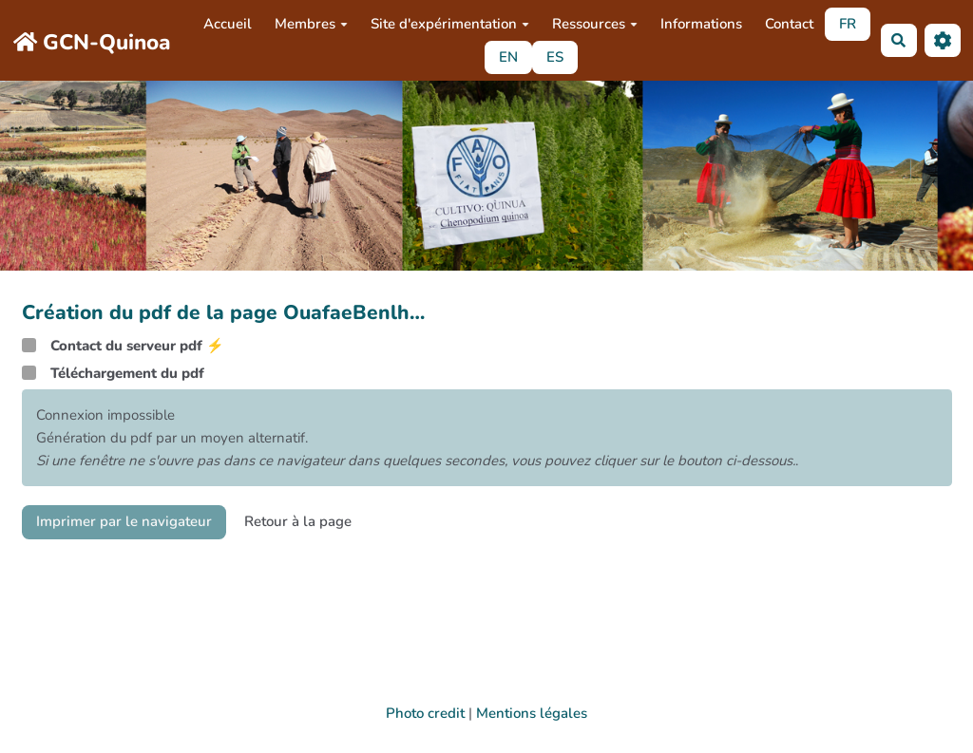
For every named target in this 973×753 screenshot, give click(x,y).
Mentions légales (531, 713)
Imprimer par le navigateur (124, 521)
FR (847, 23)
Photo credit (425, 713)
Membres (311, 23)
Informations (701, 23)
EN (508, 56)
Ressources (595, 23)
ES (554, 56)
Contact (789, 23)
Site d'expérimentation (450, 23)
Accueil (227, 23)
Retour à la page (298, 521)
